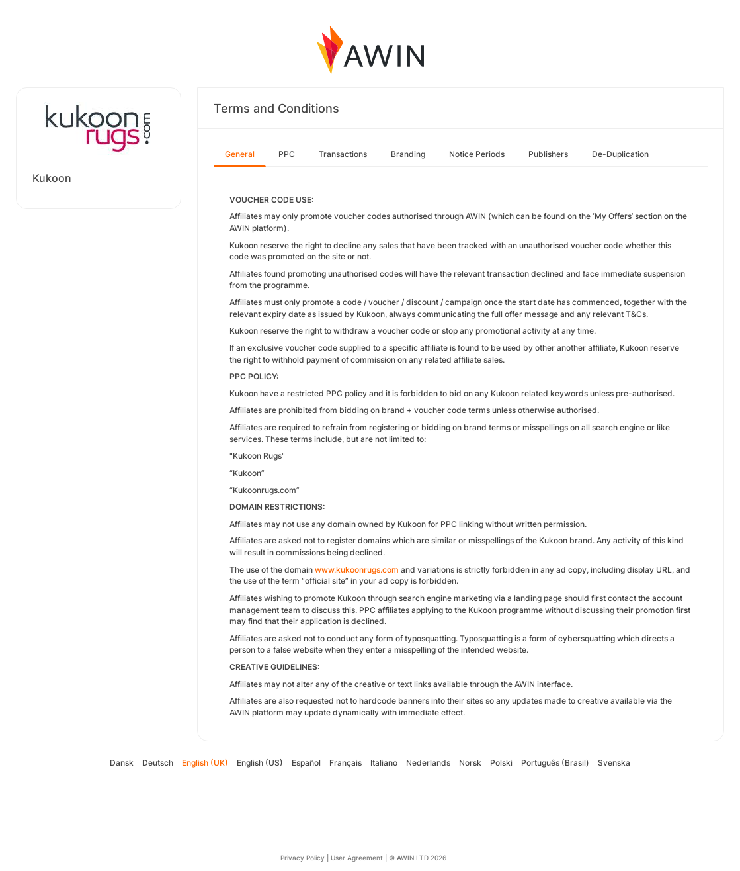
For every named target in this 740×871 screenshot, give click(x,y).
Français (345, 763)
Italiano (383, 763)
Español (306, 763)
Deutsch (157, 763)
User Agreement (357, 858)
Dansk (122, 763)
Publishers (548, 154)
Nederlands (428, 763)
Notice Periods (477, 154)
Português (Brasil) (555, 763)
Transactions (343, 154)
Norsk (470, 763)
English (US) (260, 763)
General (240, 154)
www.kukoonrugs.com (357, 569)
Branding (408, 154)
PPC (286, 154)
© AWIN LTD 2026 (417, 858)
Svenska (614, 763)
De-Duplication (620, 154)
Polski (501, 763)
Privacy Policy (302, 858)
